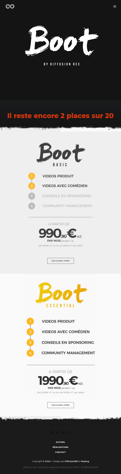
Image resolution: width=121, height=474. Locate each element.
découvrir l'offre (61, 261)
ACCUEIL (60, 442)
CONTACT (60, 452)
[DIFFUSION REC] (10, 6)
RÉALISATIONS (60, 447)
